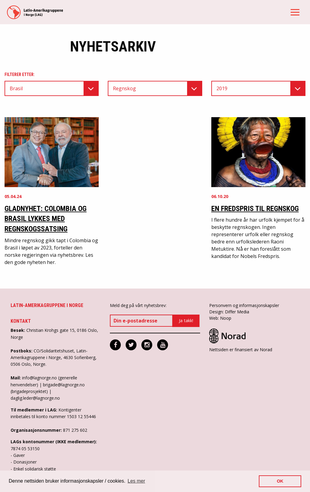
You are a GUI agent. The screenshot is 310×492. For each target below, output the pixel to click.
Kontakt (21, 321)
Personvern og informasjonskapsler (244, 305)
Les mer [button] (136, 481)
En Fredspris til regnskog (255, 208)
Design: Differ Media (229, 312)
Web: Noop (220, 318)
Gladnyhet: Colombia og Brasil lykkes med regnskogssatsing (46, 218)
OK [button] (280, 481)
